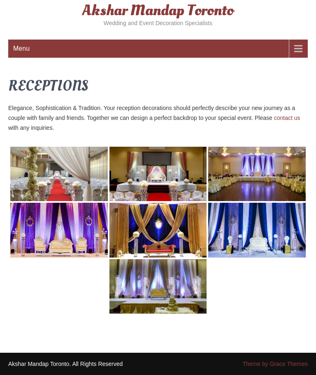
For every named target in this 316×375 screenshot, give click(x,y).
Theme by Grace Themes (275, 364)
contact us (287, 118)
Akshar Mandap (158, 10)
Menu (21, 48)
